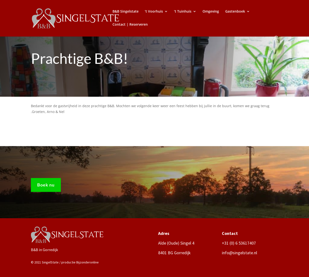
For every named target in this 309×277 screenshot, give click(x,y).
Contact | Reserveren (130, 25)
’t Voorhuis (154, 12)
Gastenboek (235, 12)
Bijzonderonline (87, 262)
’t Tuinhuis (182, 12)
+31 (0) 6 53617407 (239, 243)
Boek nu (46, 186)
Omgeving (211, 12)
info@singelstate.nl (239, 252)
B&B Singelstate (125, 12)
